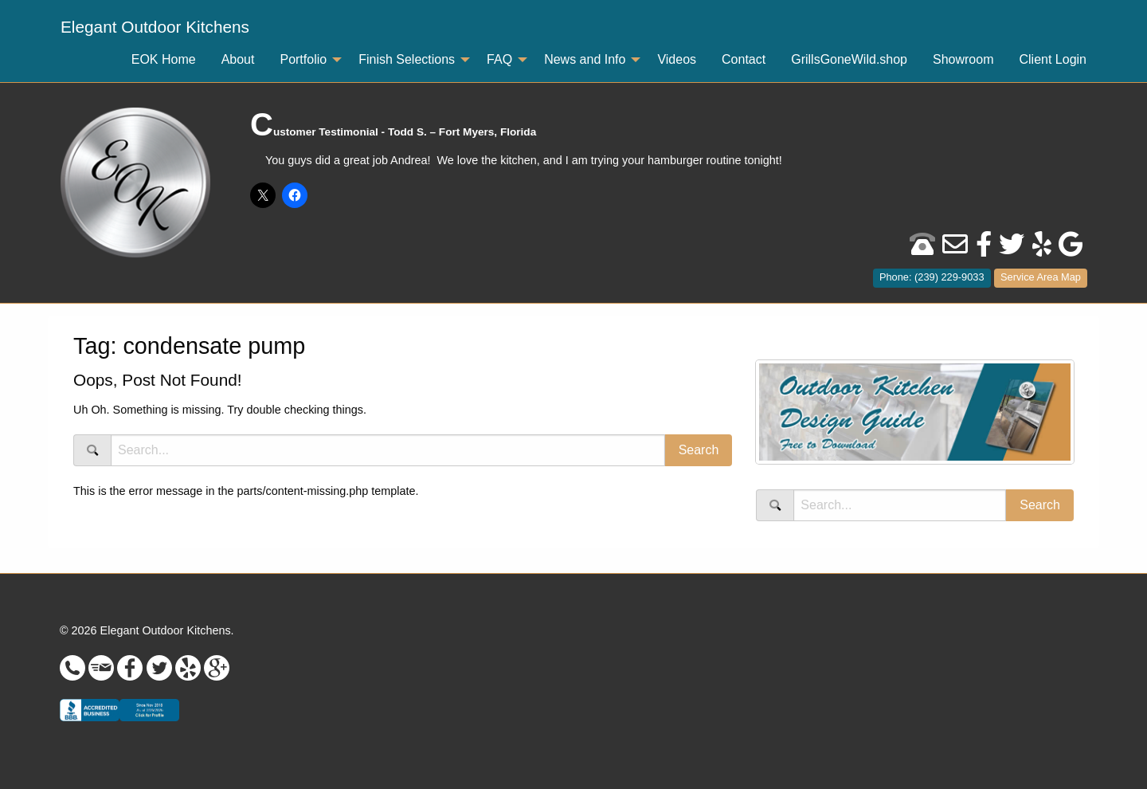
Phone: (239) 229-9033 (932, 277)
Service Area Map (1040, 277)
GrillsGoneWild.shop (849, 59)
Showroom (963, 59)
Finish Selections (406, 59)
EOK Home (163, 59)
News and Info (584, 59)
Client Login (1053, 59)
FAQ (499, 59)
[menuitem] (155, 27)
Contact (743, 59)
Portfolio (303, 59)
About (238, 59)
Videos (676, 59)
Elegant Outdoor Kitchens (155, 27)
